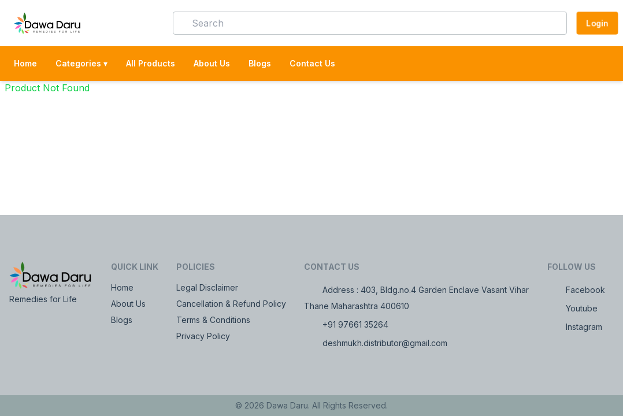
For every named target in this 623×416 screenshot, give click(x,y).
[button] (147, 23)
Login (597, 23)
